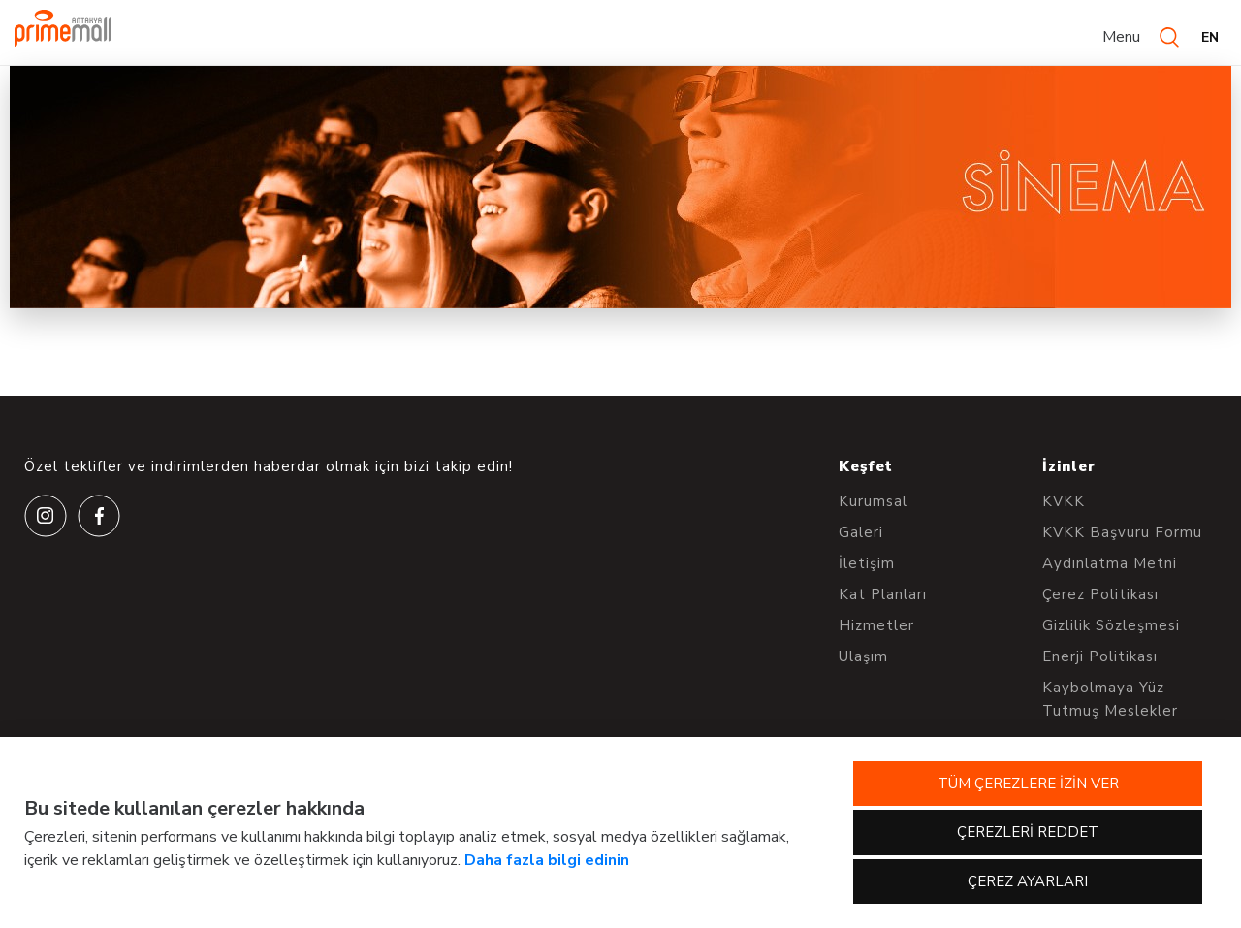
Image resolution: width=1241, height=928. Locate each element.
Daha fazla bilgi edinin (546, 860)
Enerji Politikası (1100, 656)
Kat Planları (883, 594)
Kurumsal (873, 501)
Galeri (861, 532)
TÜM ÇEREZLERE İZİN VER (1028, 783)
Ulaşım (863, 656)
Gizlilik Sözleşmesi (1111, 625)
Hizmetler (876, 625)
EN (1210, 37)
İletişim (867, 563)
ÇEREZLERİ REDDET (1027, 832)
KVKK (1063, 501)
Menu (1121, 37)
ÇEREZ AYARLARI (1028, 881)
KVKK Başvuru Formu (1122, 532)
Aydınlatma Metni (1109, 563)
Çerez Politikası (1100, 594)
